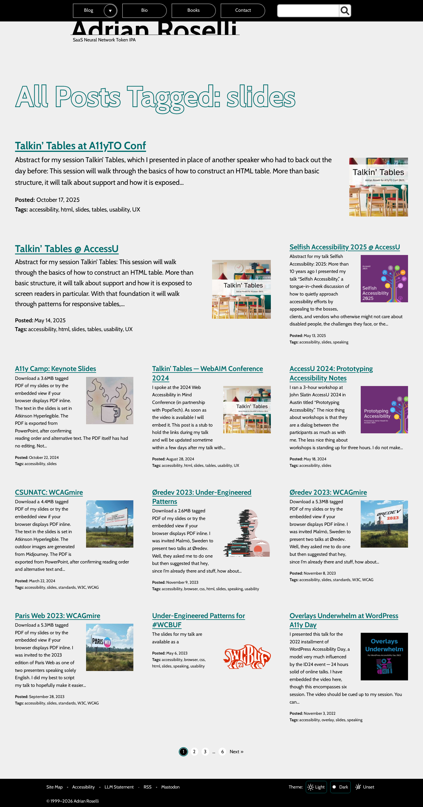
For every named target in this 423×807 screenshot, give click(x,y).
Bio (144, 10)
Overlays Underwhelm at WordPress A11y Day (344, 620)
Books (193, 10)
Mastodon (170, 787)
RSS (148, 787)
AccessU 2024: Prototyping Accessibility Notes (331, 373)
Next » (237, 751)
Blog (88, 10)
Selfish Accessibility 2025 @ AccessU (345, 247)
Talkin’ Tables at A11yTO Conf (80, 145)
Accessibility (83, 787)
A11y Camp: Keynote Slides (55, 368)
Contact (243, 10)
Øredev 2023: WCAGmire (328, 492)
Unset (368, 787)
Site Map (54, 787)
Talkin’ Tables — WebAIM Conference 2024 (207, 373)
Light (320, 787)
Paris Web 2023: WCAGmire (57, 615)
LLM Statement (119, 787)
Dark (343, 787)
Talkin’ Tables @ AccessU (67, 248)
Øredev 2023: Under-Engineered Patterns (201, 497)
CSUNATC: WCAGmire (49, 492)
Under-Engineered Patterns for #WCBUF (198, 620)
